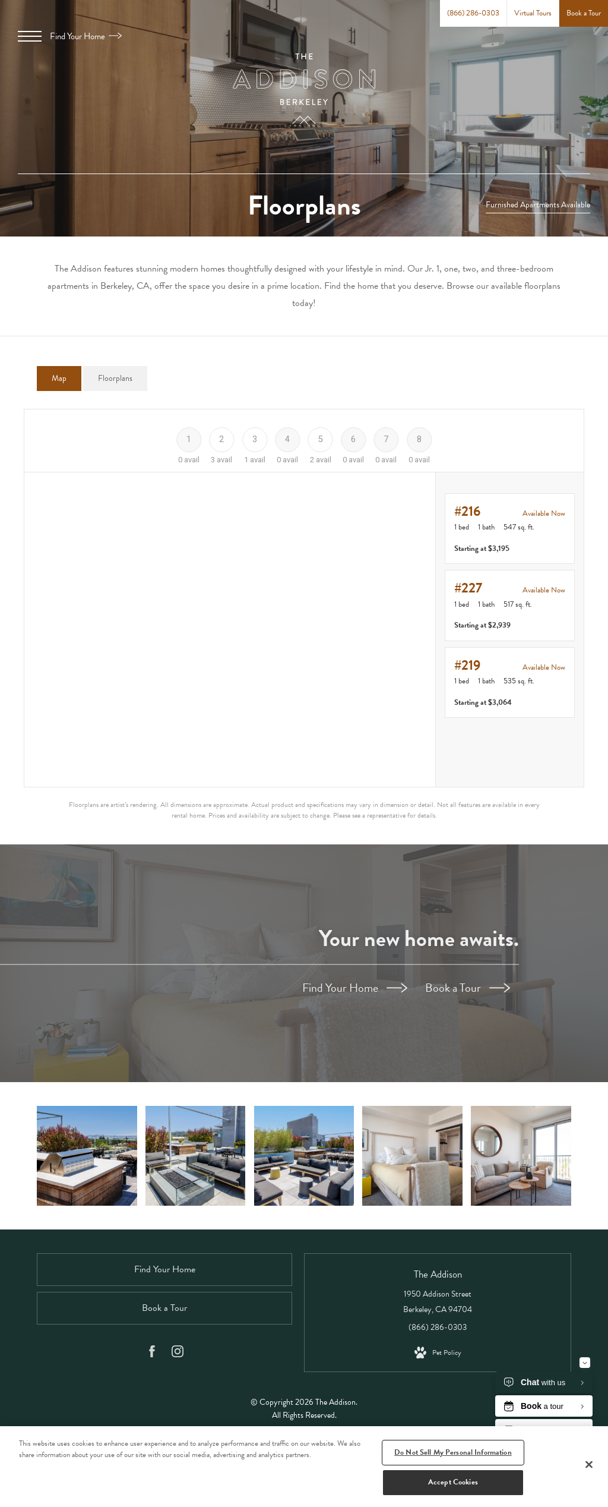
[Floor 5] (320, 438)
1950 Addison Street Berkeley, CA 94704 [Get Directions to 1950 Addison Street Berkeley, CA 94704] (437, 1299)
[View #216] (510, 529)
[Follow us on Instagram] (177, 1350)
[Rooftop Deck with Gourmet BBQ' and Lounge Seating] (85, 1154)
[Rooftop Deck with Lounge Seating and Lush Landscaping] (304, 1154)
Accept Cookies (453, 1482)
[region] (304, 1466)
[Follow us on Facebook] (152, 1350)
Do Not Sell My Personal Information (453, 1452)
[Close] (589, 1464)
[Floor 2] (221, 438)
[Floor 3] (254, 438)
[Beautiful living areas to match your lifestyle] (522, 1154)
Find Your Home (86, 36)
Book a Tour (467, 988)
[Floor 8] (419, 438)
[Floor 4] (287, 438)
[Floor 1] (188, 438)
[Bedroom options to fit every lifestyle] (413, 1154)
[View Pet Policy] (437, 1350)
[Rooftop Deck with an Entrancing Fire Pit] (194, 1154)
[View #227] (510, 605)
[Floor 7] (386, 438)
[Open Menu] (30, 36)
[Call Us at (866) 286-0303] (473, 13)
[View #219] (510, 682)
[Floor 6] (353, 438)
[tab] (59, 379)
